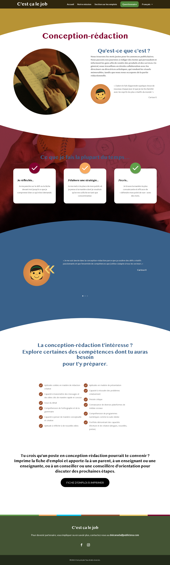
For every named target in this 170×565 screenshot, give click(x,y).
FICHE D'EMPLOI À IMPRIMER (85, 482)
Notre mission (84, 4)
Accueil (70, 4)
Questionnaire (129, 4)
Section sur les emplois (106, 4)
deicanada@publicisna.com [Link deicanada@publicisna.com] (124, 535)
